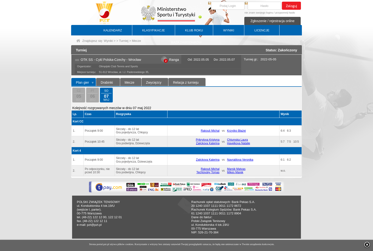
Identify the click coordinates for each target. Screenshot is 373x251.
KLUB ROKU (194, 30)
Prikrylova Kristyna (207, 139)
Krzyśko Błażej (236, 130)
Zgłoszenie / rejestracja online (272, 21)
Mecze (129, 82)
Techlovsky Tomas (207, 172)
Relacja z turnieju (185, 82)
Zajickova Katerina (208, 143)
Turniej (123, 41)
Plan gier (82, 82)
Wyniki (108, 41)
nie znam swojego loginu (259, 12)
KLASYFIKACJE (153, 30)
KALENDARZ (112, 30)
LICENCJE (261, 30)
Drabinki (107, 82)
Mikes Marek (235, 172)
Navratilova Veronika (240, 159)
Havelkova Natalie (238, 143)
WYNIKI (228, 30)
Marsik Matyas (236, 169)
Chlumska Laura (237, 139)
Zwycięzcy (154, 82)
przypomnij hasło (285, 12)
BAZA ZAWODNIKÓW (186, 42)
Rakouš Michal (210, 130)
